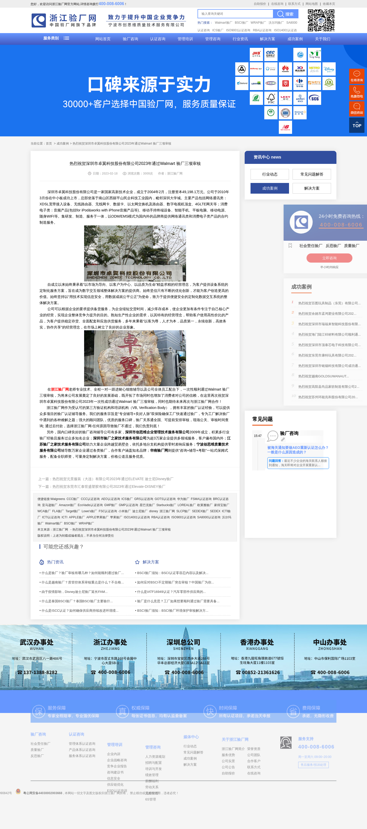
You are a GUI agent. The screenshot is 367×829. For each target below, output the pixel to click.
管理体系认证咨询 (82, 757)
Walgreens (57, 499)
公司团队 (253, 775)
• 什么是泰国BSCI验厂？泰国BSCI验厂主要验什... (76, 601)
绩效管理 (152, 804)
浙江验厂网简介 (233, 768)
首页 (49, 143)
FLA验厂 (58, 511)
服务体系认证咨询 (82, 769)
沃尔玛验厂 (276, 22)
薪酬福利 (152, 810)
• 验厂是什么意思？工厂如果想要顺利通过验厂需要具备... (177, 601)
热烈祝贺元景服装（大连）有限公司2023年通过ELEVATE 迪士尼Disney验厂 (113, 479)
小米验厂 (125, 511)
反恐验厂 (37, 769)
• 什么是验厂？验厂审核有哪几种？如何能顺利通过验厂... (82, 573)
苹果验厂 (116, 517)
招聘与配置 (153, 792)
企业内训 (113, 780)
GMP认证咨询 (128, 505)
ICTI (65, 517)
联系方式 (294, 4)
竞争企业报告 (117, 792)
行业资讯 (240, 39)
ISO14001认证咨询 (137, 517)
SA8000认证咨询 (208, 517)
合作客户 (253, 781)
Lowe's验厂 (89, 511)
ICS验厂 (218, 30)
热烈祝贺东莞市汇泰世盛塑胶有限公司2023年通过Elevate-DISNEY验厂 (109, 486)
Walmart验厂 (223, 22)
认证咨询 (157, 39)
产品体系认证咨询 (82, 763)
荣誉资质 (253, 768)
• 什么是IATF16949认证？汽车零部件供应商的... (170, 592)
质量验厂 (37, 763)
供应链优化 (115, 810)
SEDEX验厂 (200, 511)
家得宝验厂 (221, 505)
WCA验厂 (44, 511)
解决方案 (267, 39)
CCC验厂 (73, 499)
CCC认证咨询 (90, 499)
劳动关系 (152, 816)
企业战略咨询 (117, 786)
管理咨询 (212, 39)
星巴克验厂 (147, 505)
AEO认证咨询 (110, 499)
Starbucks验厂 (166, 505)
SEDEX (215, 511)
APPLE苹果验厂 (97, 517)
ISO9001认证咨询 (238, 30)
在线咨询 (277, 4)
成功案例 (295, 39)
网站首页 (103, 39)
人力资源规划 (155, 786)
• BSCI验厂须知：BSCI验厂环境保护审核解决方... (171, 610)
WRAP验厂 (258, 22)
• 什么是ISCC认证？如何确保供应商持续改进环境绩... (79, 610)
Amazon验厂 (67, 505)
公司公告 (228, 787)
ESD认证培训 (117, 817)
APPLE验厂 (77, 517)
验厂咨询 (130, 39)
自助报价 (260, 4)
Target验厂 (72, 511)
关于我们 (322, 39)
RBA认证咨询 (262, 30)
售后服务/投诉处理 (313, 780)
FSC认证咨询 (108, 511)
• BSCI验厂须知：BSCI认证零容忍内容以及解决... (171, 573)
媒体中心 (191, 753)
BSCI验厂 (241, 22)
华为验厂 (183, 499)
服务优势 (228, 775)
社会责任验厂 (40, 757)
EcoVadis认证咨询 (90, 505)
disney (153, 511)
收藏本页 (329, 4)
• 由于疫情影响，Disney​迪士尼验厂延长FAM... (74, 592)
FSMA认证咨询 (201, 499)
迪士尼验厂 (140, 511)
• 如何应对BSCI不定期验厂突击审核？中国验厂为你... (174, 582)
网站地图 (312, 4)
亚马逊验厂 (49, 505)
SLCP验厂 (183, 511)
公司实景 (228, 781)
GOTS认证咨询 (165, 499)
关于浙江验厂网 (235, 759)
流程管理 (152, 822)
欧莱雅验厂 (205, 505)
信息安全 (113, 804)
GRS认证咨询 (143, 499)
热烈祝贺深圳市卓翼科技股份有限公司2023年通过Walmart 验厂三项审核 (121, 529)
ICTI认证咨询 (51, 517)
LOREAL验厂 (187, 505)
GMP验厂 (110, 505)
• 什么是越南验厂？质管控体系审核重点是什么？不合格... (82, 582)
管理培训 (185, 39)
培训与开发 (153, 798)
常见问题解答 (311, 174)
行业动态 (270, 174)
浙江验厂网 (167, 511)
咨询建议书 (115, 798)
